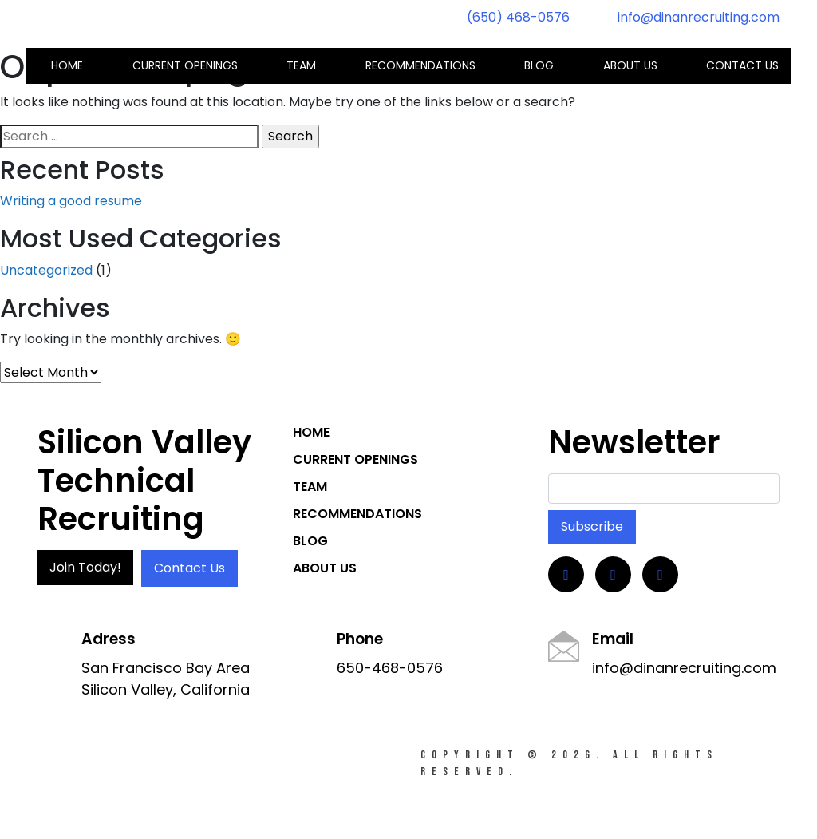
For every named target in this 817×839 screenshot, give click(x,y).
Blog (539, 65)
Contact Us (189, 568)
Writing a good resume (71, 201)
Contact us (742, 65)
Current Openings (185, 65)
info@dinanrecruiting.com (699, 17)
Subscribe (592, 526)
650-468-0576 (390, 668)
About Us (630, 65)
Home (67, 65)
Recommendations (420, 65)
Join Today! (85, 567)
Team (301, 65)
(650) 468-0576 (518, 17)
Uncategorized (46, 270)
